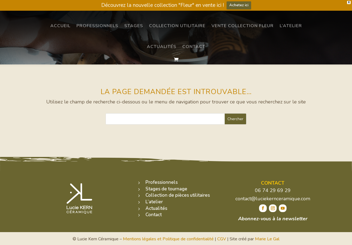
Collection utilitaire (177, 26)
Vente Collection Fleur (242, 26)
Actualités (161, 47)
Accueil (60, 26)
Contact (193, 47)
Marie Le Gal (267, 239)
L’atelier (291, 26)
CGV (221, 239)
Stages (133, 26)
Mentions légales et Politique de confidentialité (168, 239)
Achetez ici (238, 5)
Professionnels (97, 26)
